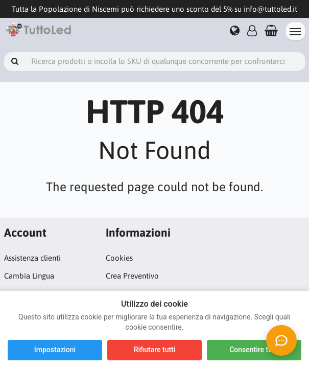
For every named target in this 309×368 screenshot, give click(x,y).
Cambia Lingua (29, 275)
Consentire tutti (254, 350)
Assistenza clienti (32, 258)
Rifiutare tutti (155, 350)
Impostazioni (55, 350)
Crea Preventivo (132, 275)
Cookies (119, 258)
